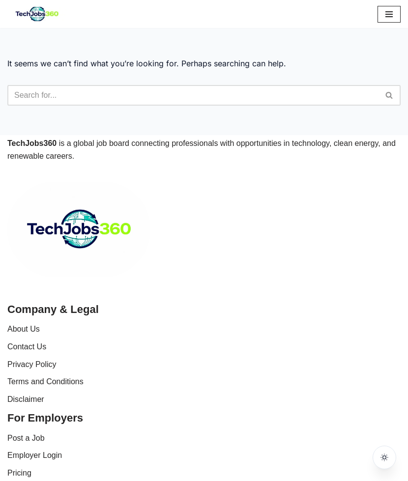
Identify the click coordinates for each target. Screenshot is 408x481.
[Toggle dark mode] (384, 457)
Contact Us (26, 346)
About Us (23, 329)
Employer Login (34, 455)
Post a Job (26, 438)
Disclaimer (25, 399)
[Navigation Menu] (389, 14)
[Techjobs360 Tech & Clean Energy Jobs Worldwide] (36, 14)
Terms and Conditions (45, 381)
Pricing (19, 473)
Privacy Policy (32, 364)
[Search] (193, 95)
